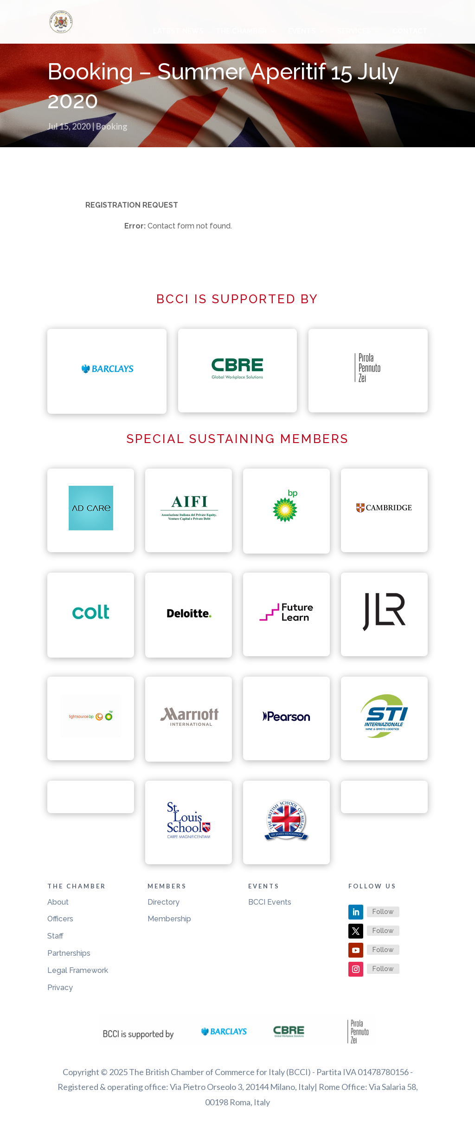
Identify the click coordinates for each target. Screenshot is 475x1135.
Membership (169, 918)
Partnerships (68, 953)
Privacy (60, 987)
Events (302, 31)
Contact (410, 31)
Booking (112, 126)
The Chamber (241, 31)
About (58, 902)
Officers (60, 918)
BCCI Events (269, 902)
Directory (164, 902)
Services (354, 31)
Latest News (178, 31)
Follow (383, 911)
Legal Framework (77, 970)
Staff (55, 936)
